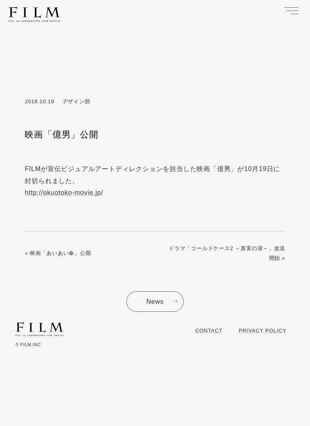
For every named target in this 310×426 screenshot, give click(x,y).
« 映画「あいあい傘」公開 (58, 253)
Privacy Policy (262, 331)
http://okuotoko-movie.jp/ (64, 192)
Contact (208, 331)
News (154, 301)
